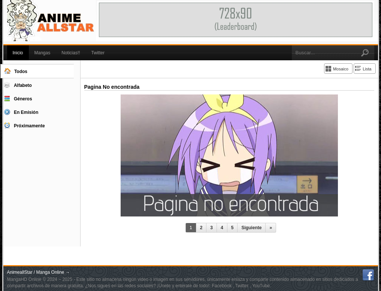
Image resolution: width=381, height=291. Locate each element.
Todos (15, 71)
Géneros (18, 98)
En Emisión (21, 112)
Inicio (18, 52)
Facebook (222, 285)
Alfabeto (18, 85)
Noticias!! (70, 52)
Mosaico (340, 69)
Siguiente (251, 227)
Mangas (42, 52)
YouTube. (261, 285)
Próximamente (24, 125)
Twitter (98, 52)
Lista (367, 69)
